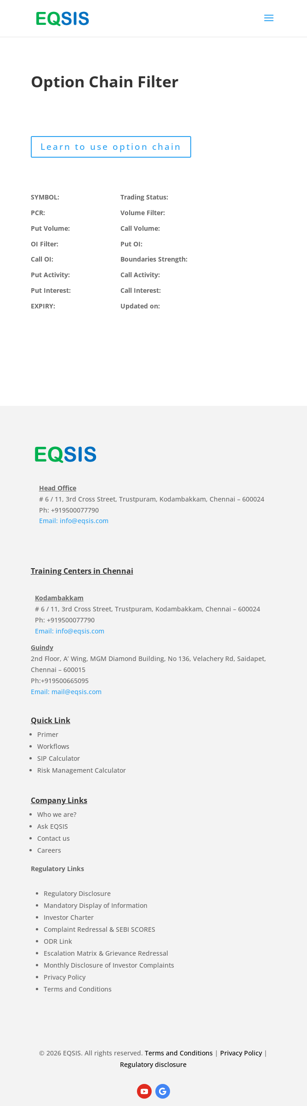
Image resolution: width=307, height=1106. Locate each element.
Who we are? (56, 814)
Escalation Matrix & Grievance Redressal (106, 953)
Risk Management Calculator (81, 770)
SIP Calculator (58, 758)
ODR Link (58, 941)
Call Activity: (140, 274)
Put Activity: (50, 274)
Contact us (53, 838)
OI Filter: (44, 243)
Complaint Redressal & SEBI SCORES (99, 929)
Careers (49, 850)
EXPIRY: (43, 306)
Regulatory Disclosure (77, 893)
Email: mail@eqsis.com (66, 691)
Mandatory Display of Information (96, 905)
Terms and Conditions (78, 989)
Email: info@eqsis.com (73, 520)
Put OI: (131, 243)
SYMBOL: (45, 197)
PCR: (38, 212)
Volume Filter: (142, 212)
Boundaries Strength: (154, 259)
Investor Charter (69, 917)
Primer (47, 734)
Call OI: (42, 259)
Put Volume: (50, 228)
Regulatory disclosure (153, 1064)
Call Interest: (140, 290)
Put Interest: (51, 290)
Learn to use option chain (111, 147)
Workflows (53, 746)
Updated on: (140, 306)
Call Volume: (140, 228)
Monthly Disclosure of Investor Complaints (109, 965)
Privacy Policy (64, 977)
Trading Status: (144, 197)
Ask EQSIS (52, 826)
